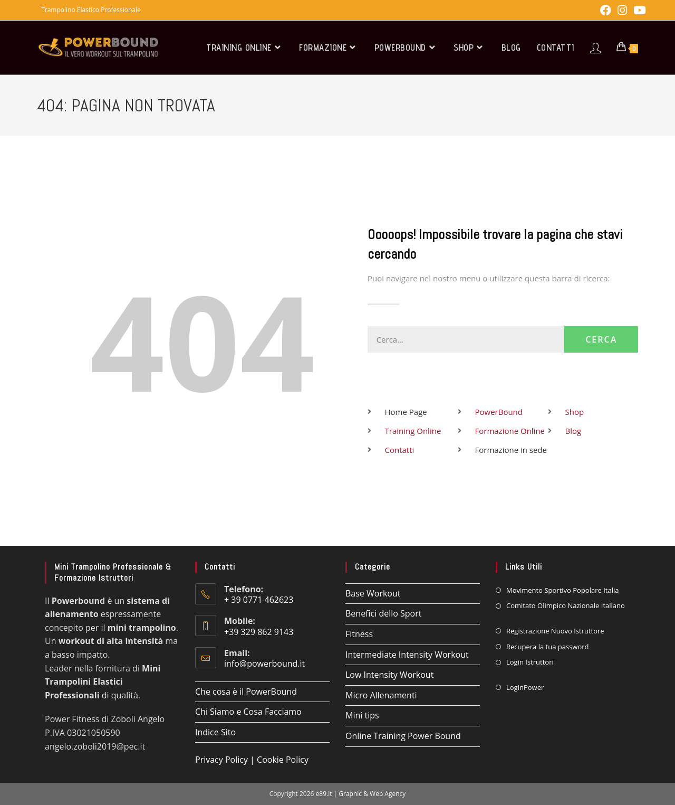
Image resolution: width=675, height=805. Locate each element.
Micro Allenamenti (381, 695)
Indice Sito (215, 732)
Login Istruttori (530, 662)
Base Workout (372, 593)
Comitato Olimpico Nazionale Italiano (565, 605)
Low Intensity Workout (389, 674)
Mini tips (362, 715)
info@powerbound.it (264, 663)
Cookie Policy (282, 759)
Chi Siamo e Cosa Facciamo (248, 711)
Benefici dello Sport (383, 613)
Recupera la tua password (547, 646)
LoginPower (525, 687)
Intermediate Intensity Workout (407, 654)
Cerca (599, 339)
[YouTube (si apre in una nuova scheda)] (638, 10)
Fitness (359, 634)
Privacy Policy (221, 759)
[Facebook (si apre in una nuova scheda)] (605, 10)
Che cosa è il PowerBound (246, 691)
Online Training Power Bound (403, 736)
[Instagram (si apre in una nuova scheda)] (622, 10)
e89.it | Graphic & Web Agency (361, 793)
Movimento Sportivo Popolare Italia (562, 590)
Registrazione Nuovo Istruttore (555, 631)
